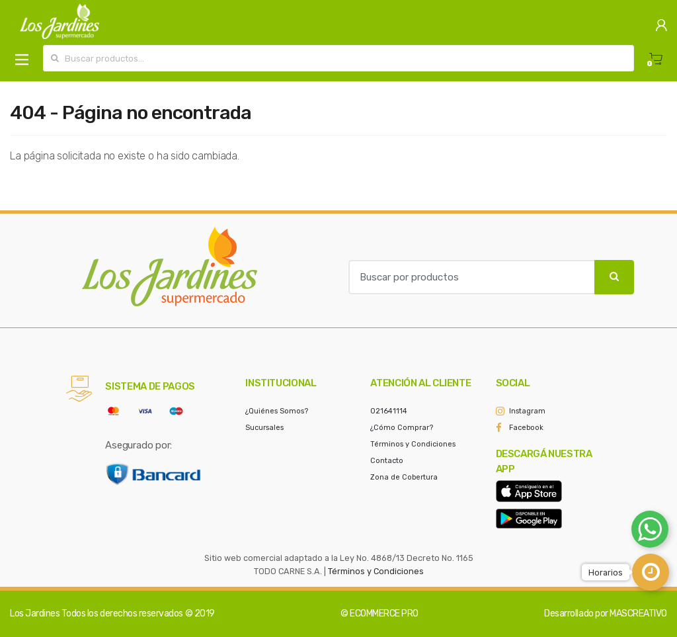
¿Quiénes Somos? (276, 411)
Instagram (527, 411)
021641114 (388, 411)
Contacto (386, 460)
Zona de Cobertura (404, 477)
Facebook (526, 427)
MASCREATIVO (638, 613)
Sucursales (264, 427)
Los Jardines (35, 613)
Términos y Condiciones (413, 444)
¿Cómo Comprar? (401, 427)
